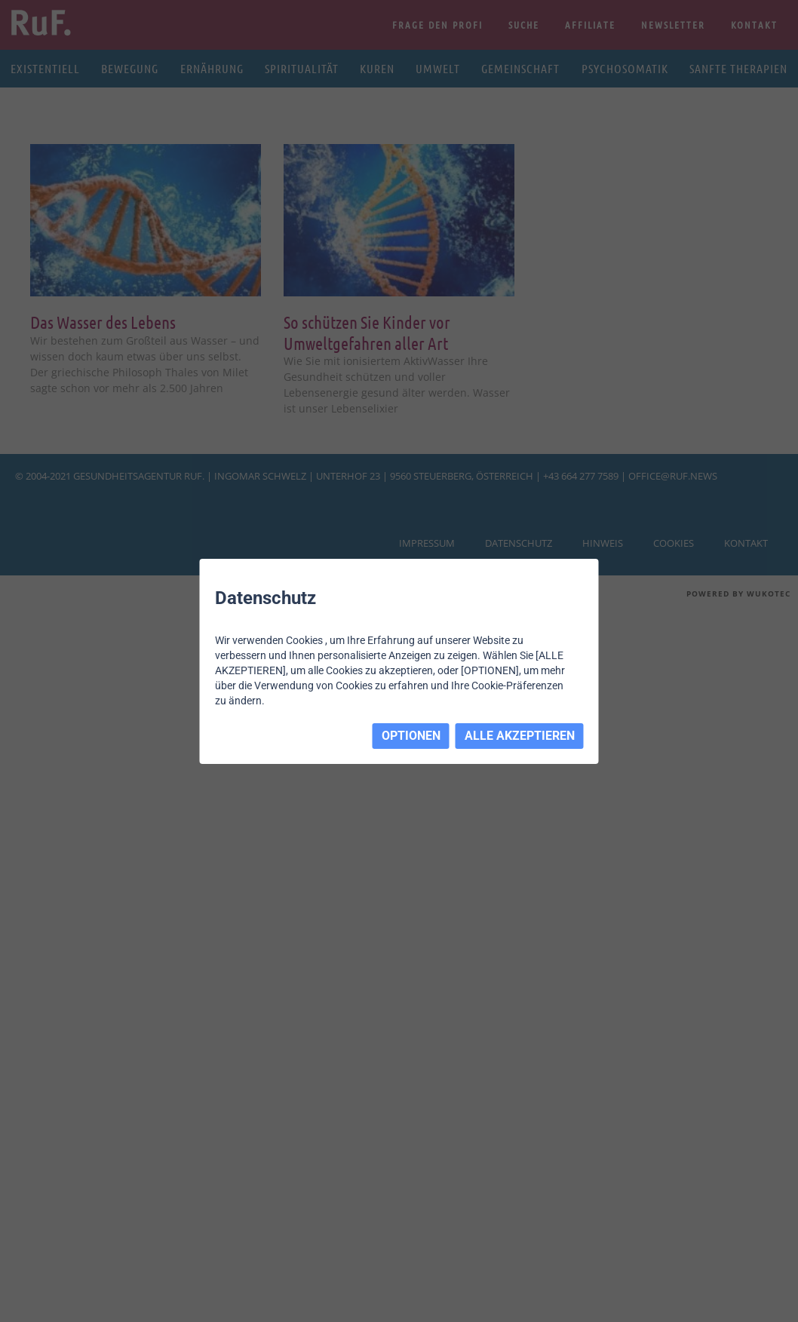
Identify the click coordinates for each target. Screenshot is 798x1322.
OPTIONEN (411, 735)
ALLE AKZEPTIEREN (520, 735)
